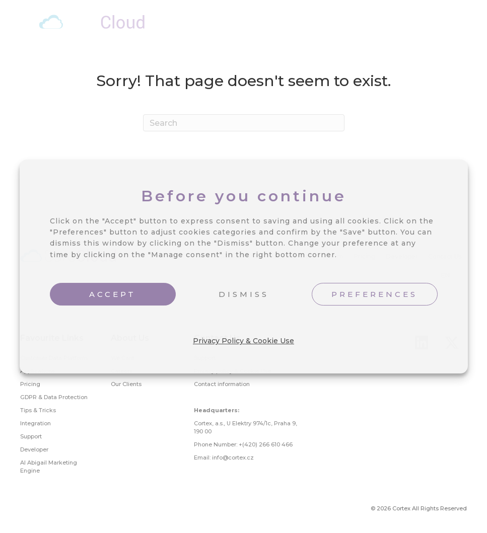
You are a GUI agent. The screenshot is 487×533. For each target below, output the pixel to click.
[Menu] (467, 24)
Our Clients (126, 384)
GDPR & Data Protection (54, 397)
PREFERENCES (374, 294)
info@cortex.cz (233, 457)
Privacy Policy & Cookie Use (243, 340)
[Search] (243, 122)
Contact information (222, 384)
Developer (34, 449)
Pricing (30, 384)
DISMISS (244, 294)
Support (31, 436)
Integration (35, 423)
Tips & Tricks (38, 410)
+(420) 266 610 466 (266, 444)
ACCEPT (112, 294)
